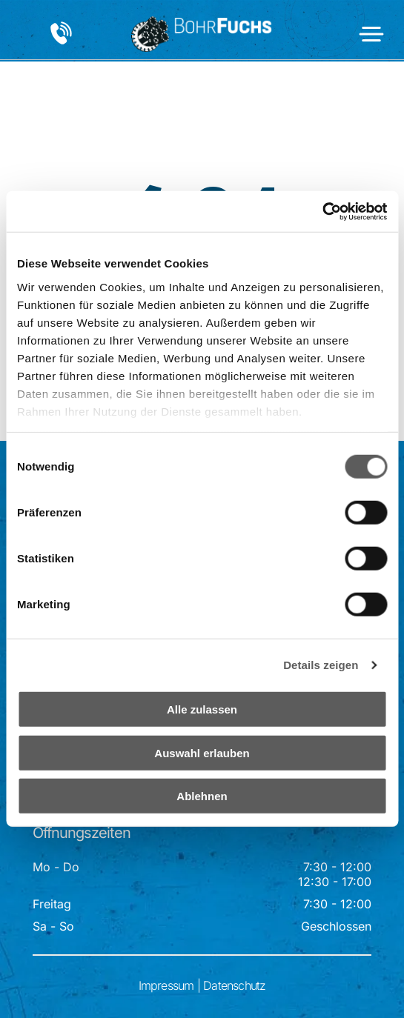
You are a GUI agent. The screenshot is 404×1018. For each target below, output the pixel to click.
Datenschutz (234, 985)
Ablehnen (201, 796)
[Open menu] (371, 34)
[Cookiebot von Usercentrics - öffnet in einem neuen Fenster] (322, 212)
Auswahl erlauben (201, 753)
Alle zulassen (202, 709)
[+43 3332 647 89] (61, 41)
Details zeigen (320, 665)
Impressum (166, 985)
